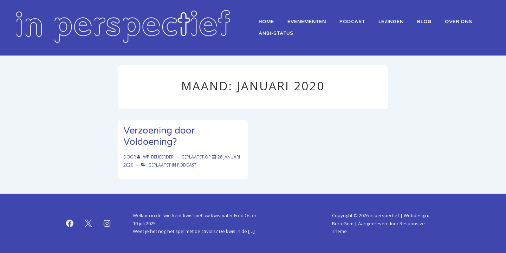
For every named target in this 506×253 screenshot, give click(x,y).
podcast (186, 165)
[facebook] (70, 223)
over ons (458, 22)
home (266, 22)
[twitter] (88, 223)
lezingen (391, 22)
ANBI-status (276, 33)
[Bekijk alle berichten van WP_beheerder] (156, 157)
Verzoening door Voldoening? (159, 136)
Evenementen (306, 22)
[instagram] (107, 223)
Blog (424, 22)
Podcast (352, 22)
